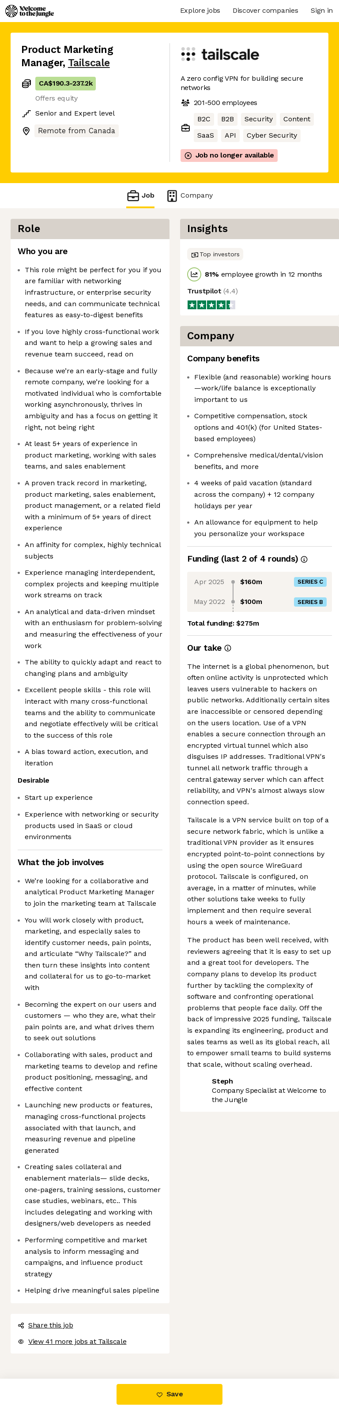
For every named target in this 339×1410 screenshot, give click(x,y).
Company (189, 195)
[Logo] (29, 11)
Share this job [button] (45, 1325)
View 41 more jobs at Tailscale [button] (72, 1341)
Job (140, 195)
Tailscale (89, 63)
